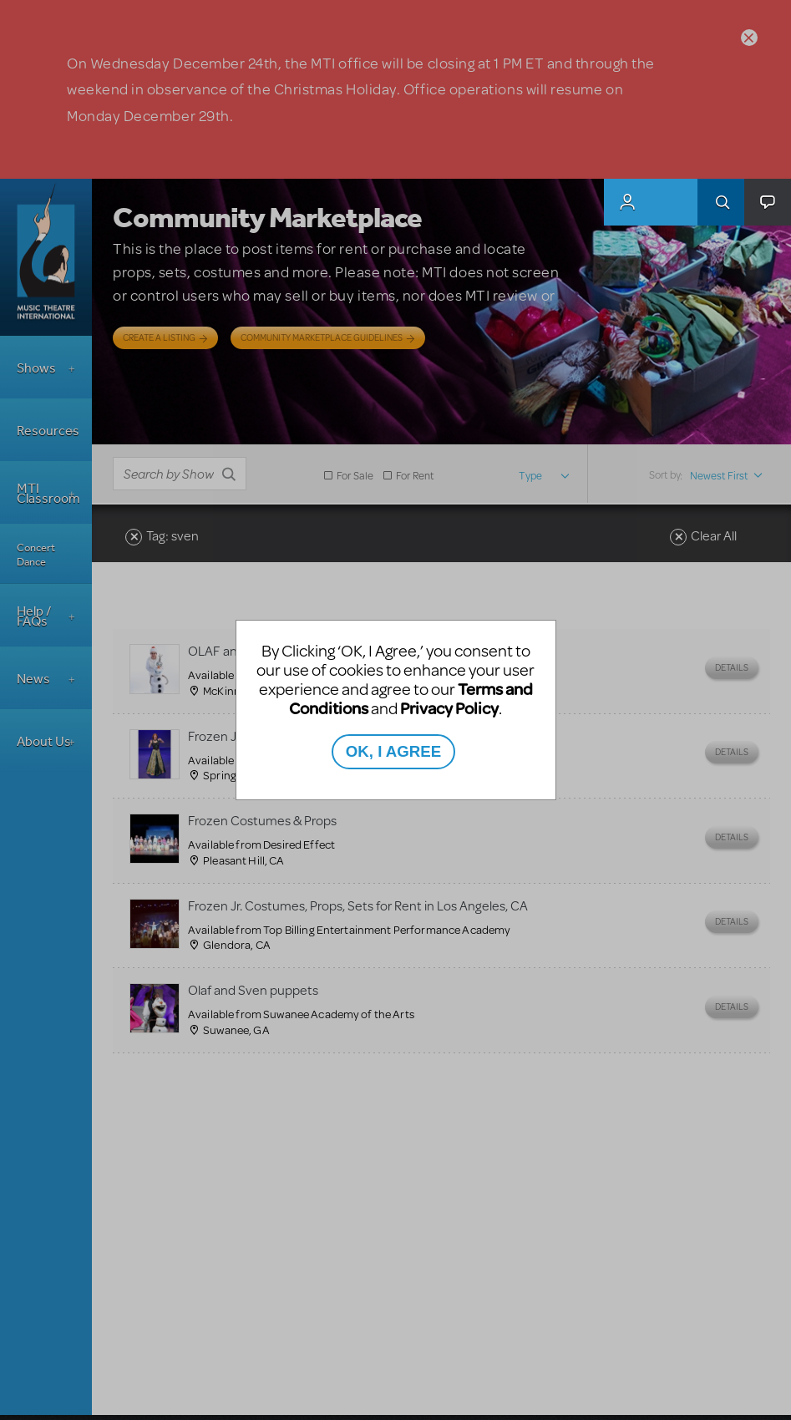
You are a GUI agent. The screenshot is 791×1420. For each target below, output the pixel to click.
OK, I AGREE (393, 751)
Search (720, 202)
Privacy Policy (449, 708)
